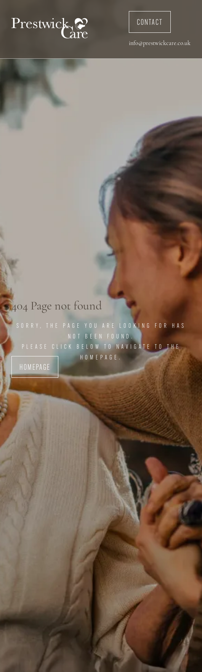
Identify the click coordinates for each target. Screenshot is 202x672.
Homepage (34, 368)
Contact (150, 23)
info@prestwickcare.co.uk (160, 43)
